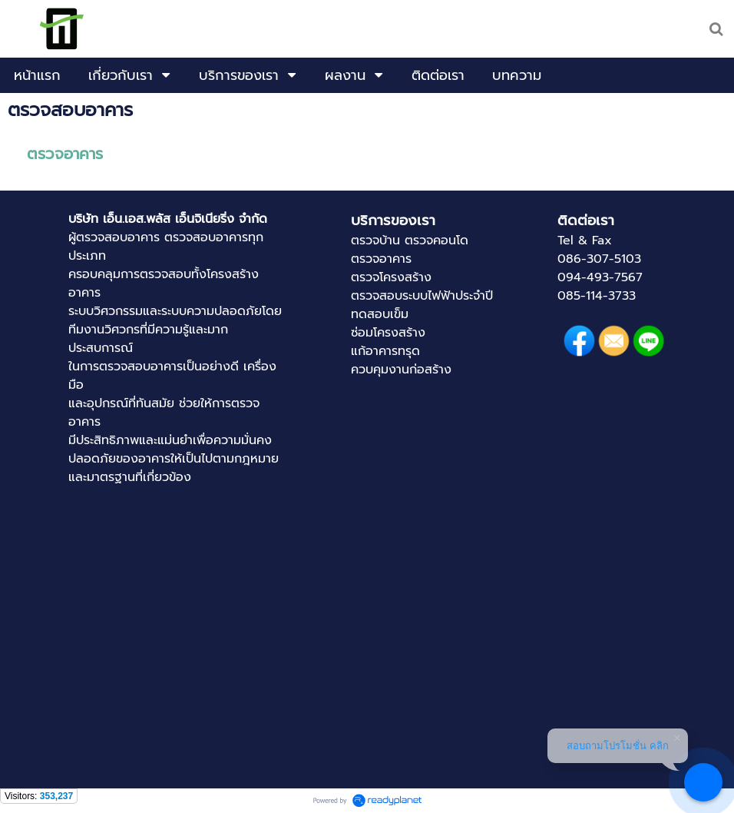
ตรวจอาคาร (65, 153)
